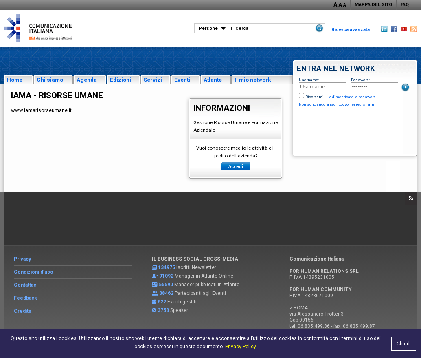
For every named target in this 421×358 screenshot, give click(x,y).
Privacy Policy (240, 346)
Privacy (22, 259)
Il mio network (253, 79)
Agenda (87, 79)
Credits (22, 311)
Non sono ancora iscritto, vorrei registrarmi (338, 104)
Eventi (182, 79)
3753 (163, 310)
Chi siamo (50, 79)
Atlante (213, 79)
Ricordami (314, 97)
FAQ (405, 4)
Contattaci (25, 285)
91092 (166, 276)
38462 (166, 293)
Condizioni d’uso (33, 272)
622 (162, 302)
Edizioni (120, 79)
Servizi (153, 79)
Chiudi (404, 344)
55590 (166, 284)
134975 (166, 267)
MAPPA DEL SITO (373, 4)
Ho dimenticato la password (351, 97)
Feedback (25, 298)
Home (14, 79)
